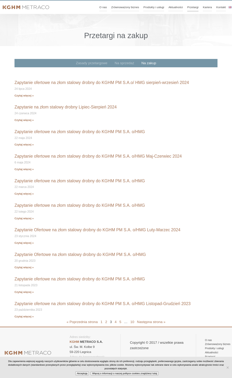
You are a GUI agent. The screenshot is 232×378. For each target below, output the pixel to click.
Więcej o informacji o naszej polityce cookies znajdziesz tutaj (124, 373)
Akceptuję (82, 373)
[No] (227, 367)
